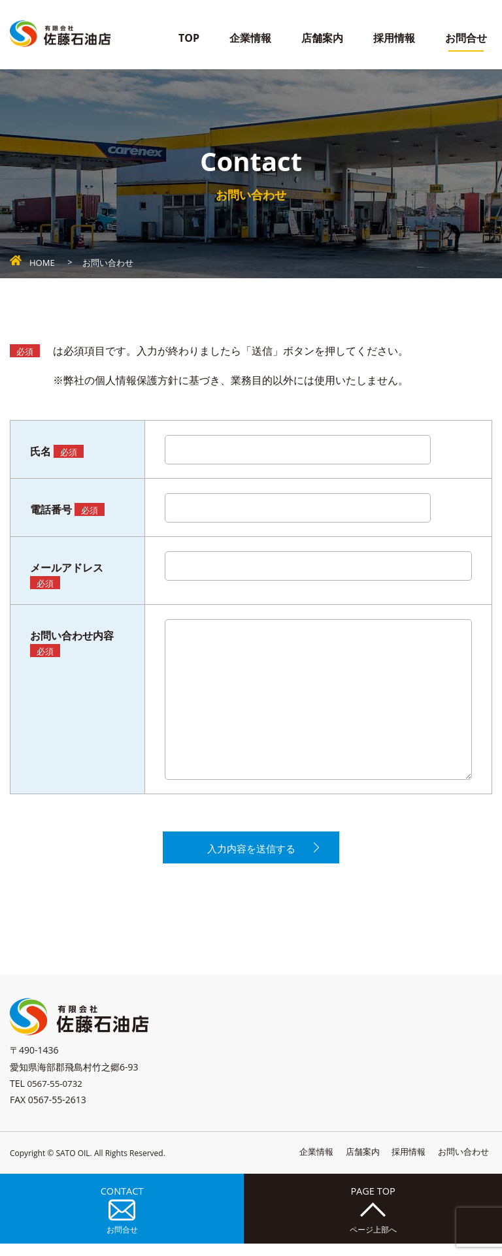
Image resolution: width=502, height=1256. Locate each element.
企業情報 (250, 38)
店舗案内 (322, 38)
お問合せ (466, 38)
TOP (188, 38)
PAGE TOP (370, 1217)
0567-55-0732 (56, 1088)
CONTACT (119, 1217)
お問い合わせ (461, 1157)
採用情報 (394, 38)
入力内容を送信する (251, 852)
